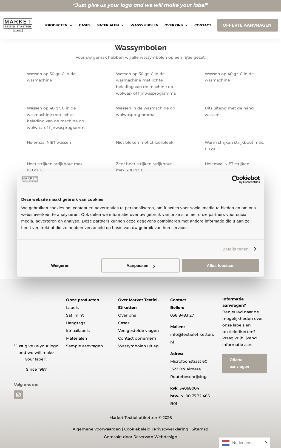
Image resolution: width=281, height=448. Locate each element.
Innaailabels (78, 330)
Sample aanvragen (84, 345)
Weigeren (60, 265)
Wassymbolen (144, 25)
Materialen (107, 25)
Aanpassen (140, 265)
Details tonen (236, 249)
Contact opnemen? (137, 338)
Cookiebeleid (137, 429)
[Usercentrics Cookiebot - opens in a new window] (236, 179)
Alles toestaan (221, 265)
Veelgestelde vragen (138, 330)
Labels (72, 307)
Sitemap (200, 429)
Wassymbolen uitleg (138, 345)
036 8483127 (182, 315)
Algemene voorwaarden (97, 429)
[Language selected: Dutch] (244, 442)
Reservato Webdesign (155, 436)
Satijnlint (75, 315)
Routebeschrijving (188, 376)
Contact (202, 25)
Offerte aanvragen (239, 363)
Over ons (173, 25)
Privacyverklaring (171, 429)
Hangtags (75, 322)
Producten (56, 25)
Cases (84, 25)
